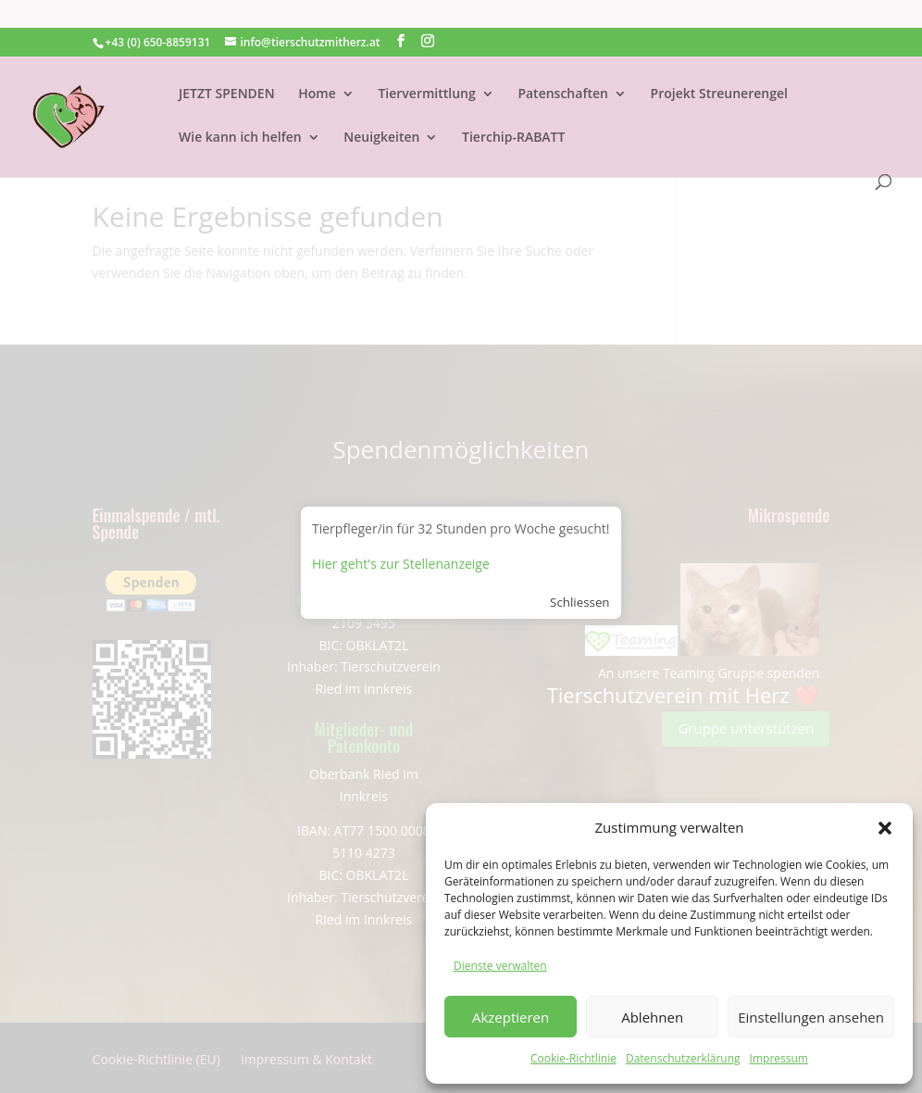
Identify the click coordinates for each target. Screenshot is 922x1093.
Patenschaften (562, 66)
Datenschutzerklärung (683, 1058)
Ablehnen (652, 1017)
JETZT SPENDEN (227, 66)
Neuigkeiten (381, 110)
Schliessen (579, 602)
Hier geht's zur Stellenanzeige (401, 563)
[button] (885, 828)
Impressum (779, 1058)
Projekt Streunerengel (719, 66)
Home (317, 66)
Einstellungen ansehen (811, 1017)
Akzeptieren (510, 1017)
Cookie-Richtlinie (573, 1058)
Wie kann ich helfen (240, 110)
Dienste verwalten (500, 966)
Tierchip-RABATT (513, 110)
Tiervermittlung (426, 66)
